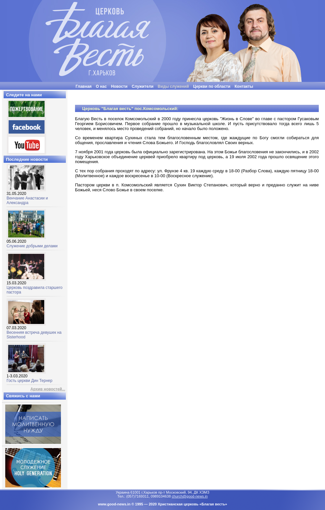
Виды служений (173, 86)
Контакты (244, 86)
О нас (101, 86)
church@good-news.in (190, 496)
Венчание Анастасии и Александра (27, 196)
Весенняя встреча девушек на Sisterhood (34, 330)
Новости (119, 86)
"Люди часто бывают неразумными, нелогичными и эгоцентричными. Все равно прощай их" (179, 92)
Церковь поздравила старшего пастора (35, 285)
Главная (84, 86)
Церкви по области (212, 86)
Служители (142, 86)
